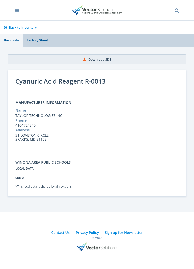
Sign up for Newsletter (124, 232)
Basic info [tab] (11, 40)
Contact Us (60, 232)
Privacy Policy (87, 232)
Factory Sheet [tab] (37, 40)
